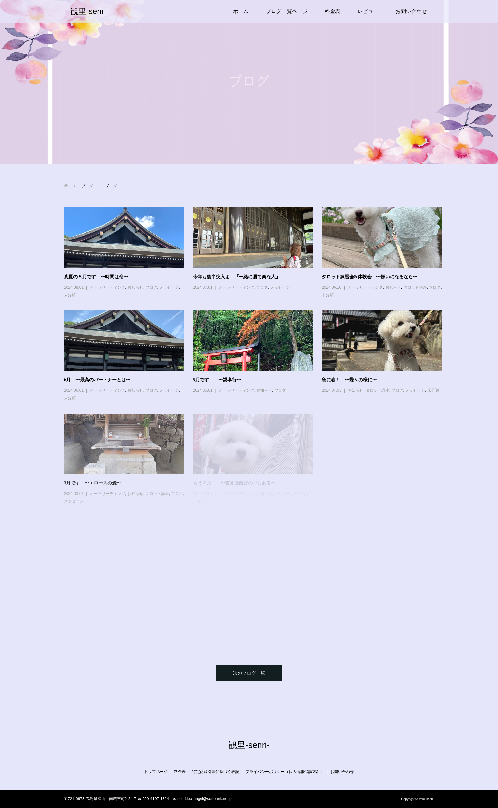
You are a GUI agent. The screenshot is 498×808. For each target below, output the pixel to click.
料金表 (332, 11)
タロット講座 (415, 287)
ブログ (151, 287)
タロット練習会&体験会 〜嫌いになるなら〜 (369, 276)
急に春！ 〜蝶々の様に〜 (349, 379)
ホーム (241, 11)
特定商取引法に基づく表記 (215, 771)
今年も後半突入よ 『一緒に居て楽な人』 (236, 276)
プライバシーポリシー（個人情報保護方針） (284, 771)
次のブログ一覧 (249, 673)
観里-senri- (89, 11)
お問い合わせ (411, 11)
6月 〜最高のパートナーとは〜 (97, 379)
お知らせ (135, 287)
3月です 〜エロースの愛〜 (92, 483)
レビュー (367, 11)
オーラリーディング (107, 287)
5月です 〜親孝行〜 (217, 379)
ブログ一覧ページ (287, 11)
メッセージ (169, 287)
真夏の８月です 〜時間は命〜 (96, 276)
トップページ (156, 771)
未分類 (70, 295)
